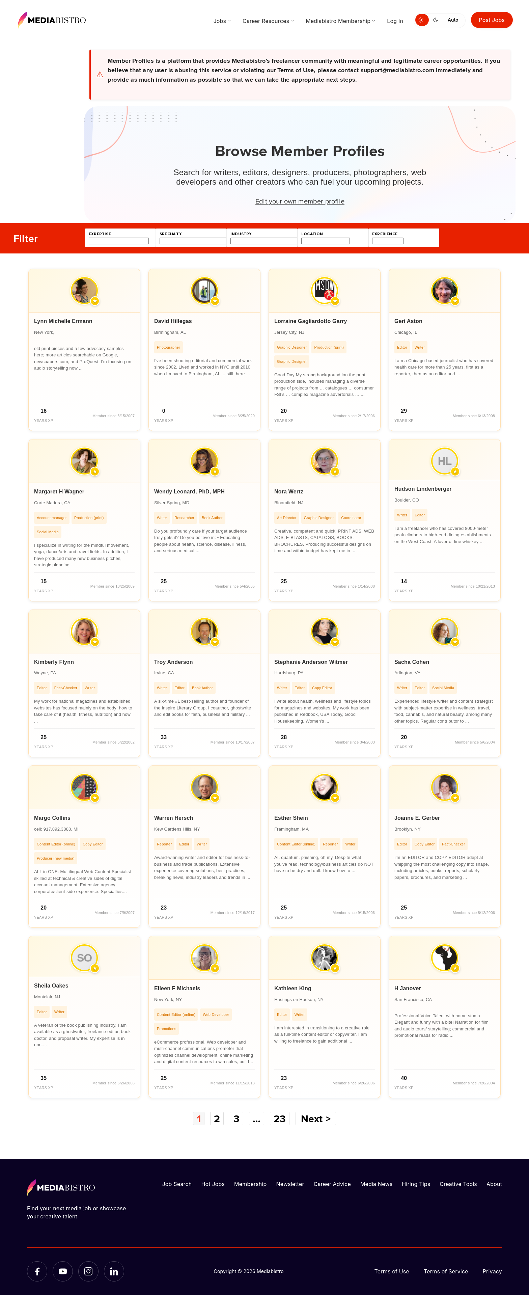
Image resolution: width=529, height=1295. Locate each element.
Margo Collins (52, 818)
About (494, 1184)
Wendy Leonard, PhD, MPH (189, 491)
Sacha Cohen (411, 662)
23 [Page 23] (280, 1118)
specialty (171, 234)
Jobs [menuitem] (219, 21)
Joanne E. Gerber (417, 818)
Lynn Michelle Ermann (63, 321)
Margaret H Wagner (59, 491)
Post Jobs (492, 20)
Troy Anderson (173, 662)
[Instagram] (88, 1271)
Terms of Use (391, 1271)
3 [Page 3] (236, 1118)
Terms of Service (446, 1271)
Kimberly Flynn (54, 662)
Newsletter (290, 1184)
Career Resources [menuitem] (266, 21)
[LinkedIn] (114, 1271)
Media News (376, 1184)
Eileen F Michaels (177, 988)
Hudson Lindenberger (423, 489)
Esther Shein (291, 818)
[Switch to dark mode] (437, 20)
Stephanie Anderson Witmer (311, 662)
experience (384, 234)
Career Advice (332, 1184)
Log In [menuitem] (395, 21)
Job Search (177, 1184)
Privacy (492, 1271)
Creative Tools (458, 1184)
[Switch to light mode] (422, 20)
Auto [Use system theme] (453, 20)
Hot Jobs (213, 1184)
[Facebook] (37, 1271)
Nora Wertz (288, 491)
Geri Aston (408, 321)
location (312, 234)
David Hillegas (173, 321)
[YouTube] (63, 1271)
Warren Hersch (173, 818)
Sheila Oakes (51, 986)
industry (240, 234)
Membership (250, 1184)
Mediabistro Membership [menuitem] (338, 21)
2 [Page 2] (217, 1118)
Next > (316, 1118)
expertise (100, 234)
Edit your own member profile (299, 200)
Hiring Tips (416, 1184)
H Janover (407, 988)
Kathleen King (292, 988)
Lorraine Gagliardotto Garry (310, 321)
